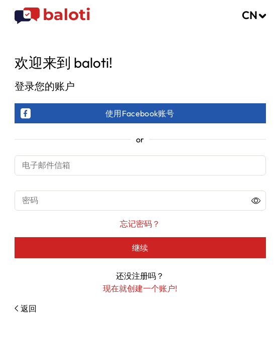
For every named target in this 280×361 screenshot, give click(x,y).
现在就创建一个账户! (140, 288)
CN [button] (249, 15)
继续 (140, 248)
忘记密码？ (140, 224)
